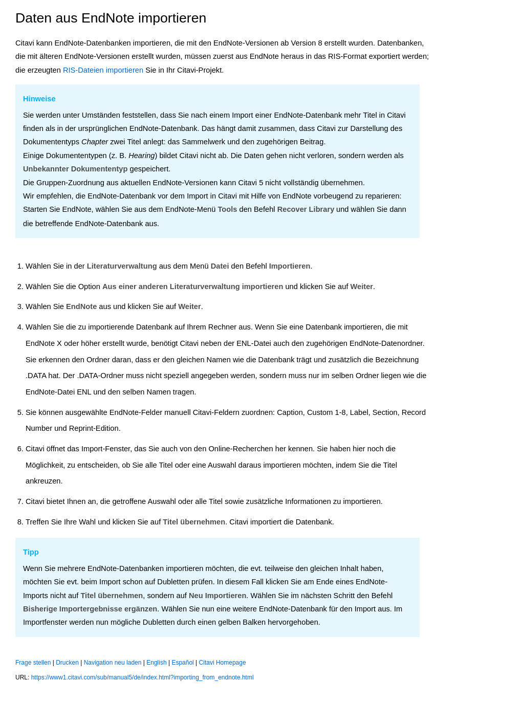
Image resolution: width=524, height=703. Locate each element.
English (156, 662)
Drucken (67, 662)
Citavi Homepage (222, 662)
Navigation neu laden (113, 662)
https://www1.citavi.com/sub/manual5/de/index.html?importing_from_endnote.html (142, 677)
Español (182, 662)
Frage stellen (33, 662)
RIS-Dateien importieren (103, 70)
